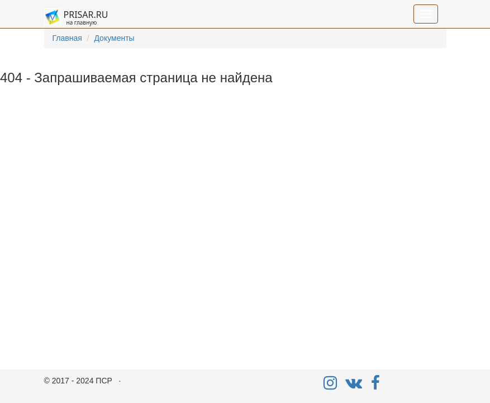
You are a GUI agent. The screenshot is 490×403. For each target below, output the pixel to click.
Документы (114, 38)
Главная (67, 38)
